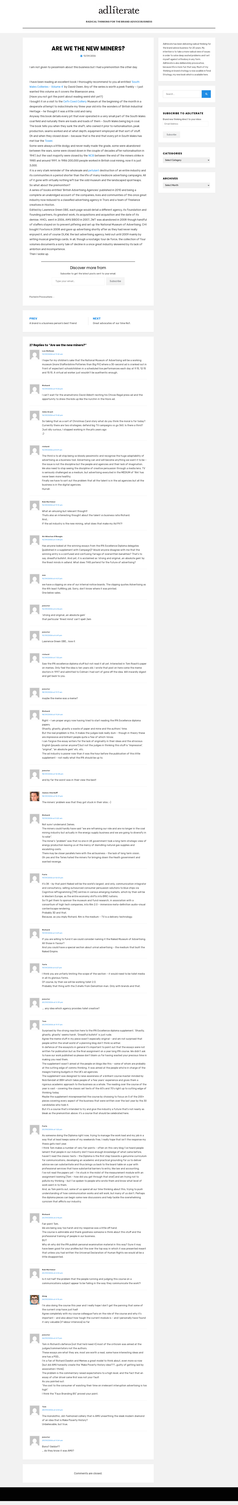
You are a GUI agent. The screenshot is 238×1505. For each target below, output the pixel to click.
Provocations (45, 301)
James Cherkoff (50, 797)
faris (44, 968)
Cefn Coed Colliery (75, 105)
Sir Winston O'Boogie (52, 540)
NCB (91, 159)
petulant (93, 174)
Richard (46, 389)
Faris (44, 878)
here (205, 78)
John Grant (47, 416)
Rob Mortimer (49, 506)
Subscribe (115, 285)
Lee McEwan (48, 355)
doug (44, 1300)
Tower (48, 144)
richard (45, 450)
